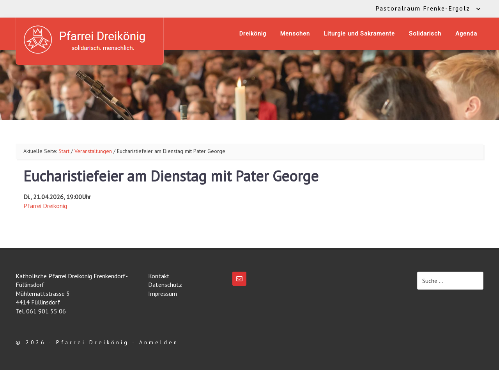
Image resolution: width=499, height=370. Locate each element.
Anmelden (159, 342)
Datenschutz (165, 284)
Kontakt (159, 276)
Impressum (162, 293)
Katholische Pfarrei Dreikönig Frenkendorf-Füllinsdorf (90, 39)
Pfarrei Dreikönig (45, 206)
